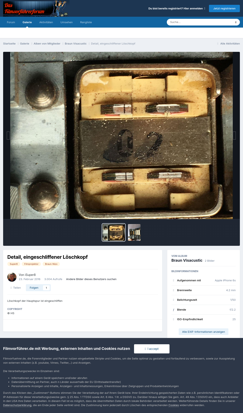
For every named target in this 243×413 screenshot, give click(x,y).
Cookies (173, 405)
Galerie (27, 24)
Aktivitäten (46, 22)
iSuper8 (30, 275)
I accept (152, 349)
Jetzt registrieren (224, 8)
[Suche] (191, 22)
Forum (11, 22)
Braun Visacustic (186, 260)
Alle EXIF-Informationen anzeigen (203, 331)
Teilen (16, 287)
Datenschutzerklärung (17, 405)
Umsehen (67, 22)
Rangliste (86, 22)
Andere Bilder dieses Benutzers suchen (91, 279)
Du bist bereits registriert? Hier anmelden (176, 8)
